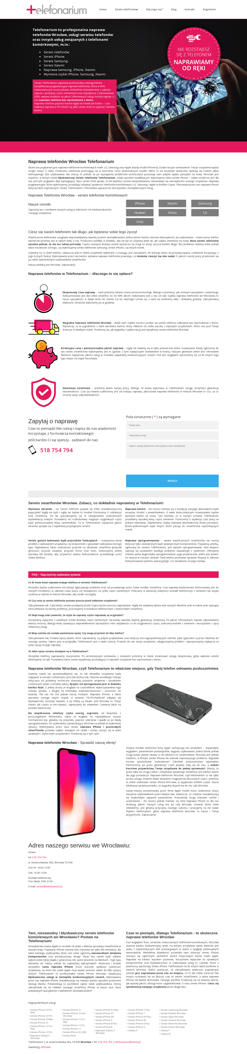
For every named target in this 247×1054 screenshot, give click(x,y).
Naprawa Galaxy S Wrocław (40, 1037)
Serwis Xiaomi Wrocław (173, 1026)
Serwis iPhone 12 (72, 1009)
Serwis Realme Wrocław (173, 1013)
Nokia (172, 212)
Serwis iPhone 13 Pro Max (41, 1011)
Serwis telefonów (125, 9)
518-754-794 (105, 1042)
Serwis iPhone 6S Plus (139, 1016)
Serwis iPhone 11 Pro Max (74, 1020)
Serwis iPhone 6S (137, 1020)
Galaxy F (165, 1030)
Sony (139, 222)
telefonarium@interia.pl (127, 1042)
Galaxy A (132, 1030)
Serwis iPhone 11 (72, 1028)
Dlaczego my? (152, 9)
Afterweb (46, 1047)
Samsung (205, 203)
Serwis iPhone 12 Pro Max (41, 1027)
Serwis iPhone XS (105, 1013)
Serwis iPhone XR (105, 1016)
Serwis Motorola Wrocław (174, 1023)
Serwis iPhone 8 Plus (106, 1023)
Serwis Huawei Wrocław (173, 1020)
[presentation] (193, 467)
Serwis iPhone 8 (104, 1026)
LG (205, 212)
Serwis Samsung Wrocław (174, 1009)
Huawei (139, 212)
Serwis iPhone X (104, 1020)
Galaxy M (165, 1033)
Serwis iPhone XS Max (107, 1009)
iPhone (140, 203)
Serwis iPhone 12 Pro (41, 1032)
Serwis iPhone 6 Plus (139, 1023)
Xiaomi (172, 203)
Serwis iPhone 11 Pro (74, 1025)
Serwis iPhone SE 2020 (74, 1032)
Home (103, 9)
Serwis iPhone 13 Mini (41, 1019)
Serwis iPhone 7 (136, 1013)
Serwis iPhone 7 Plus (139, 1009)
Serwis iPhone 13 (39, 1022)
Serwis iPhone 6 (136, 1026)
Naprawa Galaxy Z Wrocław (105, 1031)
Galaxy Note (69, 1035)
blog (171, 9)
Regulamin (207, 9)
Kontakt (187, 9)
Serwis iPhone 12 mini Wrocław (74, 1014)
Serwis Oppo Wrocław (172, 1016)
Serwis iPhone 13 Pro (41, 1015)
